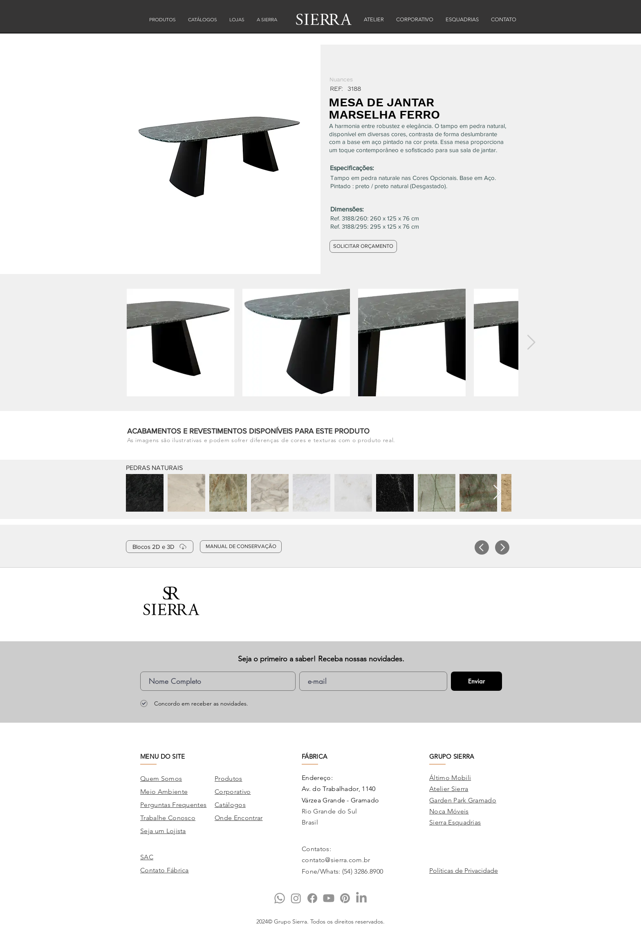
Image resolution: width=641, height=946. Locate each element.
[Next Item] (531, 343)
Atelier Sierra (448, 789)
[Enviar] (476, 681)
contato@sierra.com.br (336, 860)
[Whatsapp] (279, 898)
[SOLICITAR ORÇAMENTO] (363, 246)
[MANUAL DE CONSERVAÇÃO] (241, 546)
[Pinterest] (345, 898)
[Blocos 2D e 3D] (159, 546)
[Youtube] (328, 898)
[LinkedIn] (361, 898)
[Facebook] (312, 898)
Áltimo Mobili (450, 778)
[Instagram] (296, 898)
